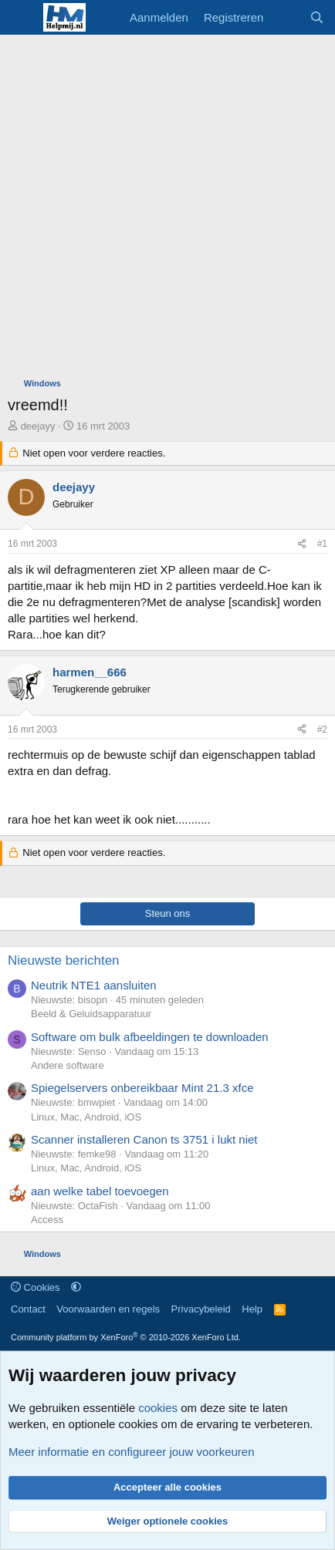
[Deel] (302, 544)
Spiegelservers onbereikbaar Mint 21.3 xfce (142, 1087)
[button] (76, 1287)
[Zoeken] (317, 17)
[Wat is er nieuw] (286, 17)
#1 (322, 543)
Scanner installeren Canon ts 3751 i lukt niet (144, 1139)
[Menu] (21, 17)
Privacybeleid (201, 1309)
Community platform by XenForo (126, 1337)
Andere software (67, 1065)
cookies (158, 1407)
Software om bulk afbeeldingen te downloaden (150, 1036)
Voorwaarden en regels (108, 1309)
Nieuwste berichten (64, 960)
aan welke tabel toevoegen (99, 1191)
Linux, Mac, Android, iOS (86, 1117)
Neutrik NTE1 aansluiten (94, 985)
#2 (322, 729)
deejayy (38, 426)
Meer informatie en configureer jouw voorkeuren (131, 1451)
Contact (28, 1309)
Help (252, 1309)
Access (47, 1219)
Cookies (35, 1287)
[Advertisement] (167, 209)
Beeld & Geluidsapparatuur (91, 1013)
